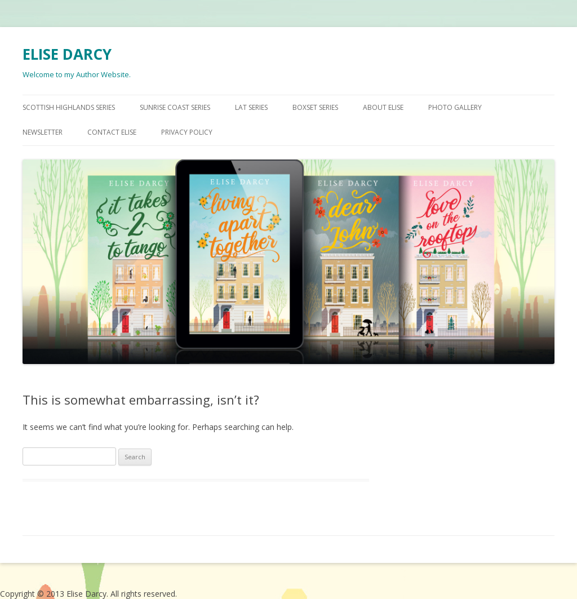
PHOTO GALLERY (455, 107)
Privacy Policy (186, 132)
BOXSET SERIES (315, 107)
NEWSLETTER (43, 132)
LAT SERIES (251, 107)
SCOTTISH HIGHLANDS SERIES (69, 107)
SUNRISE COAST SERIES (175, 107)
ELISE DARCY (67, 54)
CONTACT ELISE (111, 132)
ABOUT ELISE (383, 107)
